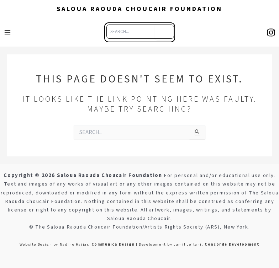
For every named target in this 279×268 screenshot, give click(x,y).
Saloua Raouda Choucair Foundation (139, 9)
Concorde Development (232, 244)
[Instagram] (271, 32)
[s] (164, 31)
